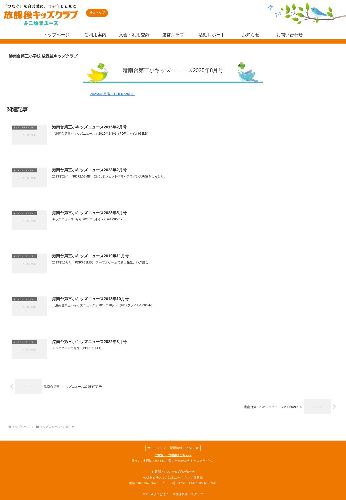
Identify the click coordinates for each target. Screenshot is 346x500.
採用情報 (176, 447)
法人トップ (97, 12)
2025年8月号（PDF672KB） (112, 94)
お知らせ (193, 447)
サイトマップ (156, 447)
